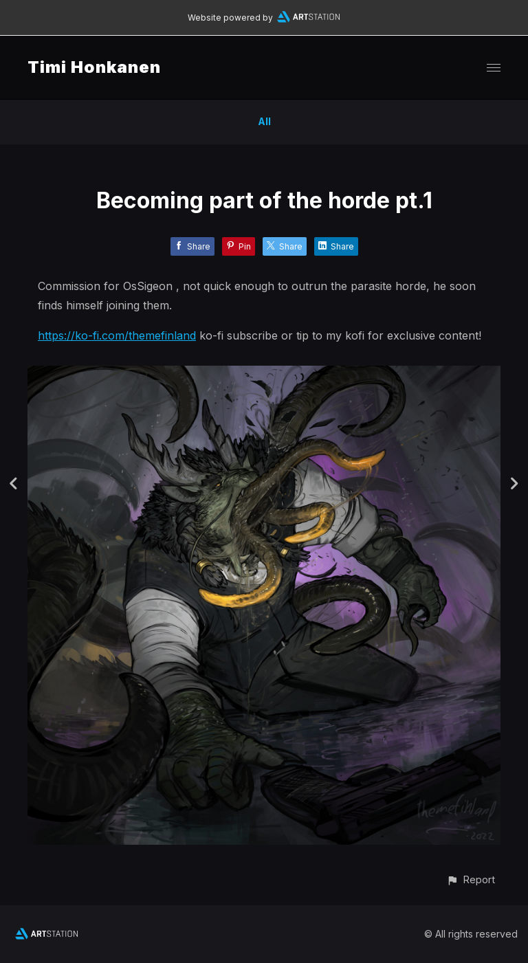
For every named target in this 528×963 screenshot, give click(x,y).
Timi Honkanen (94, 67)
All (264, 121)
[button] (470, 879)
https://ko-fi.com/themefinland (117, 335)
